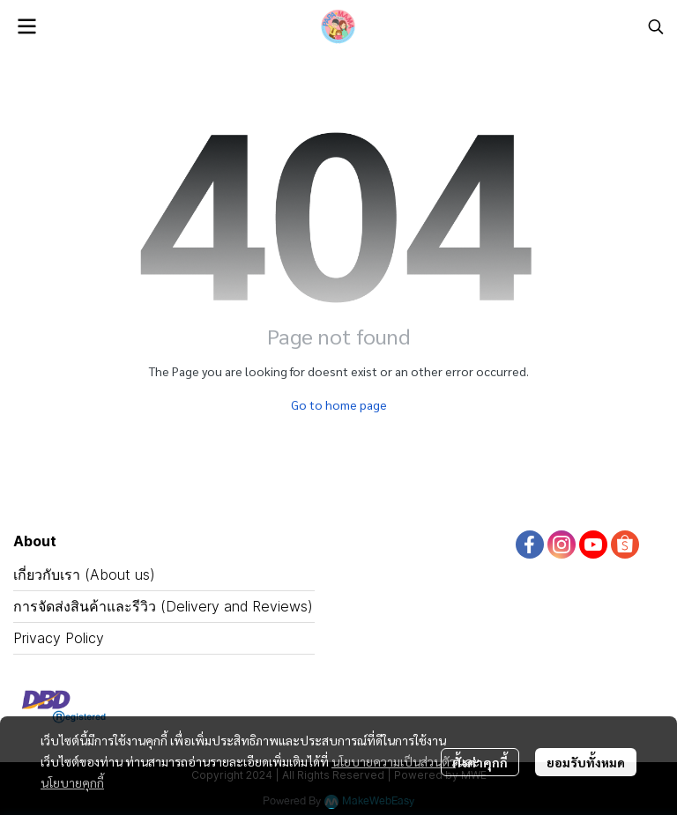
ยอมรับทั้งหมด (586, 762)
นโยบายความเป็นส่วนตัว (393, 761)
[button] (656, 26)
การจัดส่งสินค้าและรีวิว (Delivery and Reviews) (163, 606)
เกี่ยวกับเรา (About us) (84, 574)
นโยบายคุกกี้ (72, 782)
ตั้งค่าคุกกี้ (480, 762)
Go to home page (339, 404)
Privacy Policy (58, 638)
